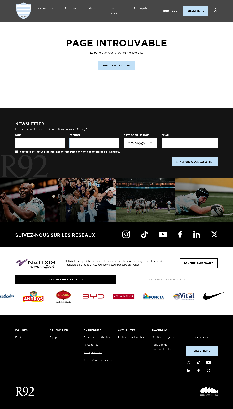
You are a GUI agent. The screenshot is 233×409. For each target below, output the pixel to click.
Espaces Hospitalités (97, 337)
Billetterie (202, 350)
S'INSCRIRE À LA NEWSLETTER (194, 161)
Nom (18, 135)
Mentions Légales (163, 337)
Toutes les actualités (131, 337)
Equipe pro (22, 337)
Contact (201, 337)
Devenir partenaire (198, 263)
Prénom (74, 135)
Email (165, 135)
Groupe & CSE (93, 352)
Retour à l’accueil (116, 65)
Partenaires (91, 345)
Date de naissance (136, 135)
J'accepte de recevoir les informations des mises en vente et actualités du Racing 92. (69, 152)
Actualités (45, 8)
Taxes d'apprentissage (98, 360)
